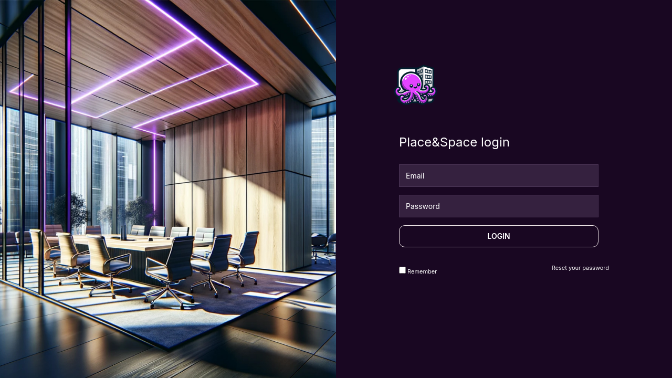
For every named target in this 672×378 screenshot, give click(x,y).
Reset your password (580, 267)
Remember (418, 271)
